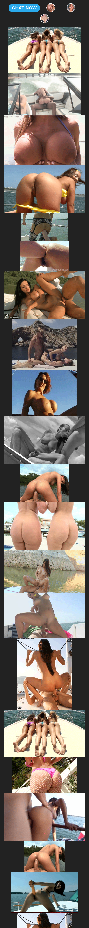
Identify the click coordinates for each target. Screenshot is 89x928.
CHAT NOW (24, 7)
